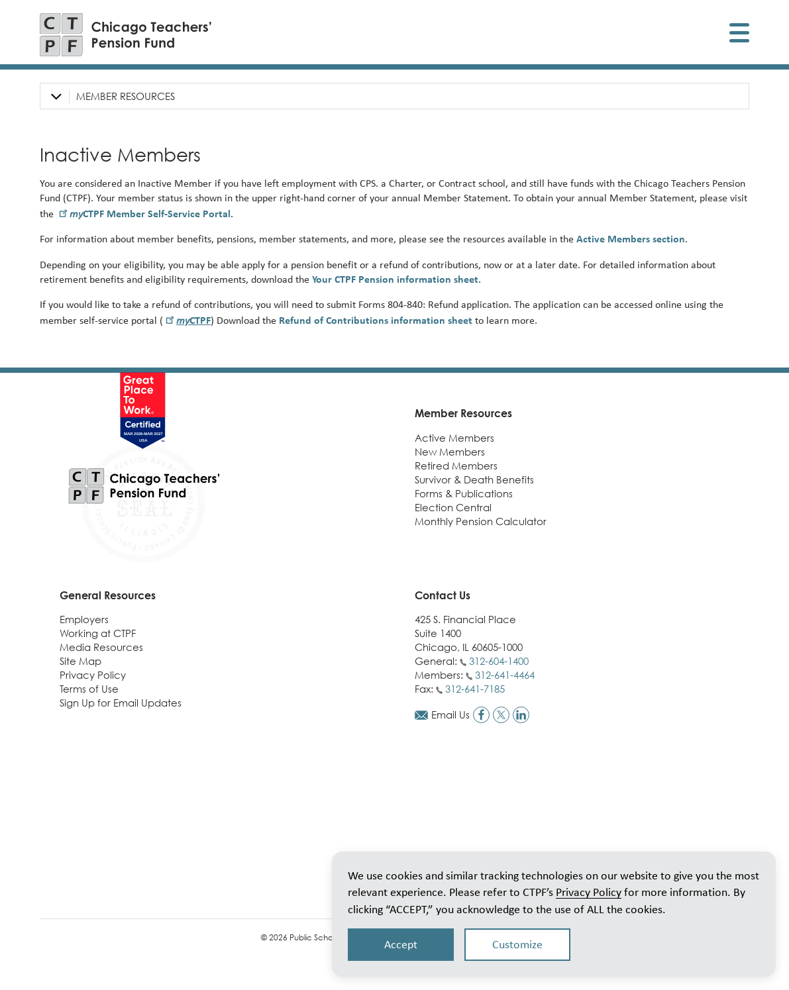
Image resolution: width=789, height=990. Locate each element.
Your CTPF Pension (395, 279)
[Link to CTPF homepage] (126, 34)
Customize (517, 944)
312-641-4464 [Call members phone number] (505, 675)
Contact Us (442, 595)
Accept (400, 944)
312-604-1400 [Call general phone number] (499, 661)
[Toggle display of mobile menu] (739, 34)
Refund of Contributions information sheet (375, 320)
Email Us (450, 714)
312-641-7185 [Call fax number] (475, 689)
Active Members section (630, 238)
